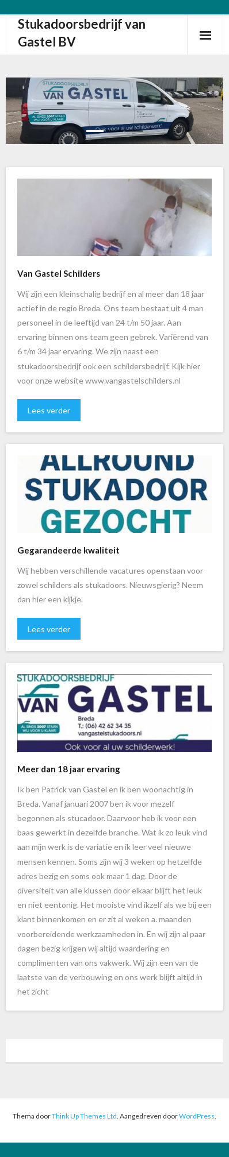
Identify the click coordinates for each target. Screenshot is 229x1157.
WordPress (197, 1116)
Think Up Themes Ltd (84, 1116)
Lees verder (49, 410)
